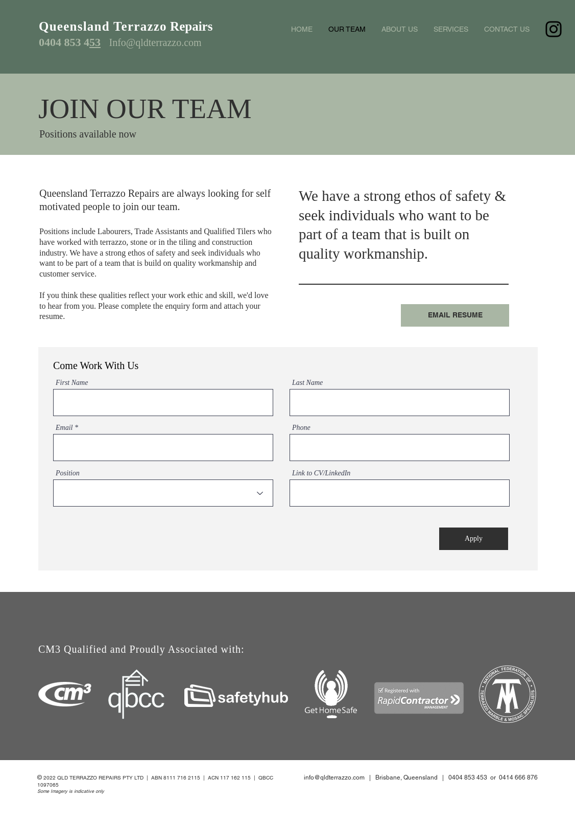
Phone (301, 427)
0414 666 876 (518, 777)
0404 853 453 (467, 777)
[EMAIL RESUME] (455, 315)
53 (95, 42)
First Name (72, 382)
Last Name (307, 382)
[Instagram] (553, 29)
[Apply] (473, 539)
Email (64, 427)
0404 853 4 (64, 42)
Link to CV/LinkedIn (321, 473)
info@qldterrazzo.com (334, 777)
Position (68, 473)
